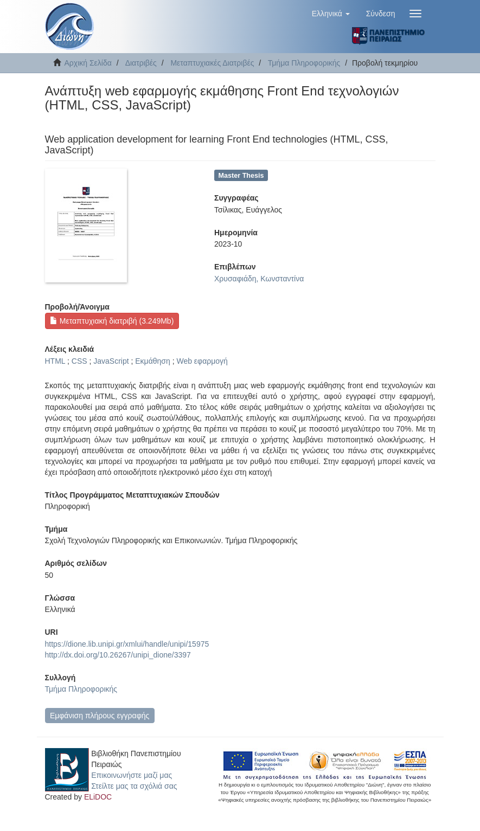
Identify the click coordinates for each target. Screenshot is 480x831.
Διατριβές (141, 63)
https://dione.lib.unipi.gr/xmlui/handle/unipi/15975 (127, 644)
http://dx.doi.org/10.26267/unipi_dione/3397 (118, 654)
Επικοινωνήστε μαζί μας (131, 775)
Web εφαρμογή (201, 361)
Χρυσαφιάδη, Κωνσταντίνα (259, 278)
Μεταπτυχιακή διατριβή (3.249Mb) (112, 321)
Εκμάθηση (152, 361)
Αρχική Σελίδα (88, 63)
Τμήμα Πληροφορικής (304, 63)
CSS (79, 361)
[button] (331, 13)
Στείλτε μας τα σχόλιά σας (134, 786)
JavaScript (111, 361)
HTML (55, 361)
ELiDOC (98, 797)
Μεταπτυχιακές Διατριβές (212, 63)
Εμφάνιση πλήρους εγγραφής (99, 715)
